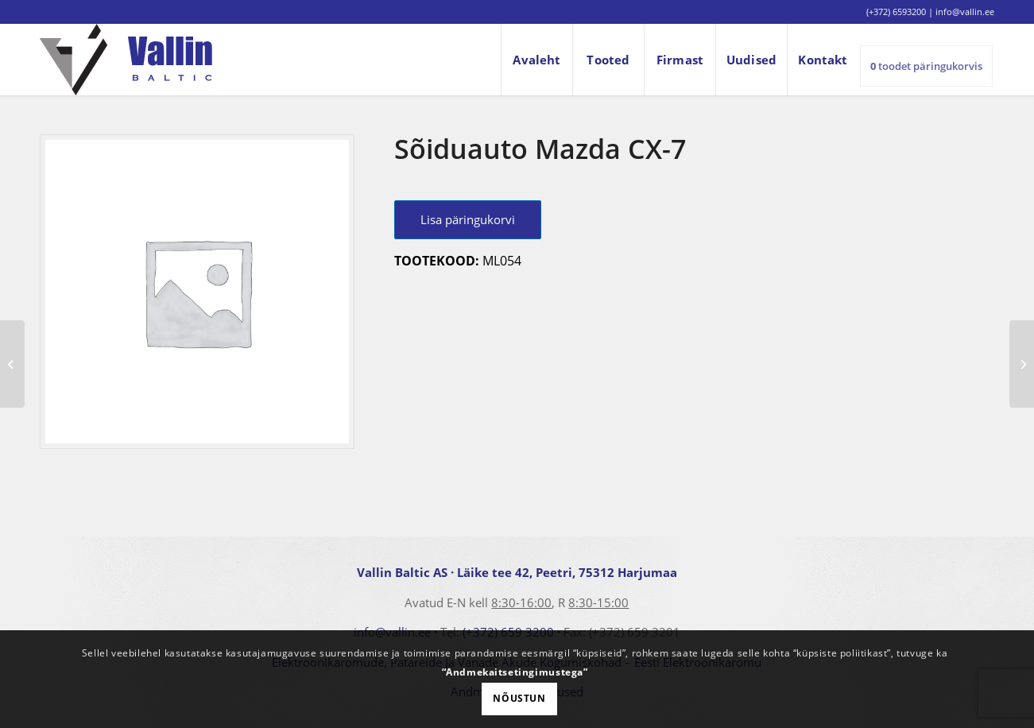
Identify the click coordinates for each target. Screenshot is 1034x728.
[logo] (126, 59)
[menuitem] (536, 59)
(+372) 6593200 (896, 11)
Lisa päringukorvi (467, 219)
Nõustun (519, 698)
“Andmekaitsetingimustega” (515, 672)
